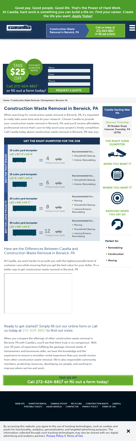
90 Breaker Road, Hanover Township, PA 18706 (117, 129)
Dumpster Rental (38, 404)
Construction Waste (97, 404)
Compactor (72, 407)
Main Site (20, 404)
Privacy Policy (90, 407)
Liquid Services (54, 407)
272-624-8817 (105, 30)
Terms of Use (109, 407)
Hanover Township (117, 122)
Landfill (116, 404)
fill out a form (106, 33)
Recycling (76, 404)
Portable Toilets (33, 407)
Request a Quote (69, 90)
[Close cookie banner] (128, 431)
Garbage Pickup (59, 404)
